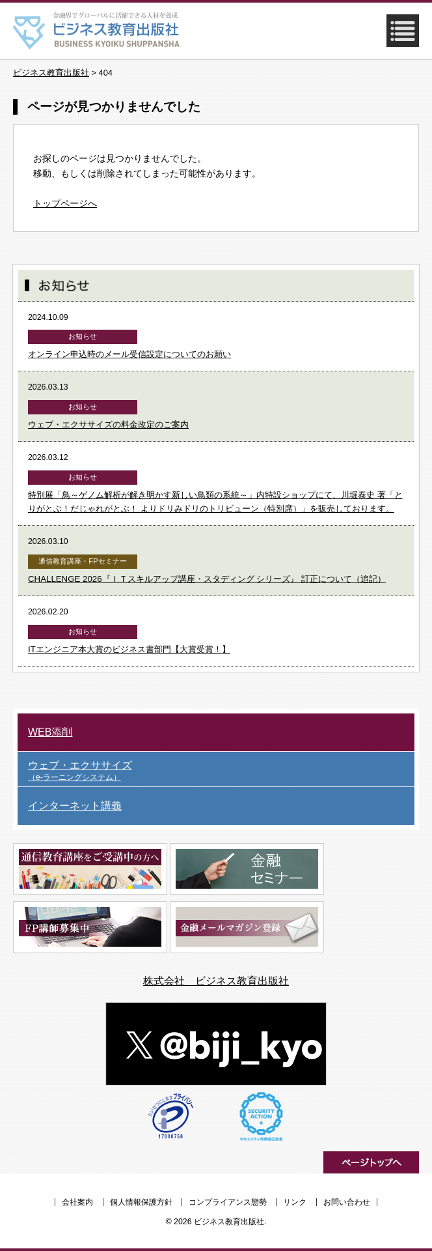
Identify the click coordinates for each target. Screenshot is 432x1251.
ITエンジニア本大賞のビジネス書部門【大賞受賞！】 (129, 649)
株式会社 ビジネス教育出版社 (216, 980)
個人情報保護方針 (141, 1202)
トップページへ (65, 203)
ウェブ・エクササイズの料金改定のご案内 (108, 424)
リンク (294, 1202)
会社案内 (77, 1202)
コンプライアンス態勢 (228, 1202)
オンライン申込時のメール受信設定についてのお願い (129, 354)
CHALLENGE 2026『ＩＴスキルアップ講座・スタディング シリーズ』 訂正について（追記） (207, 579)
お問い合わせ (346, 1202)
